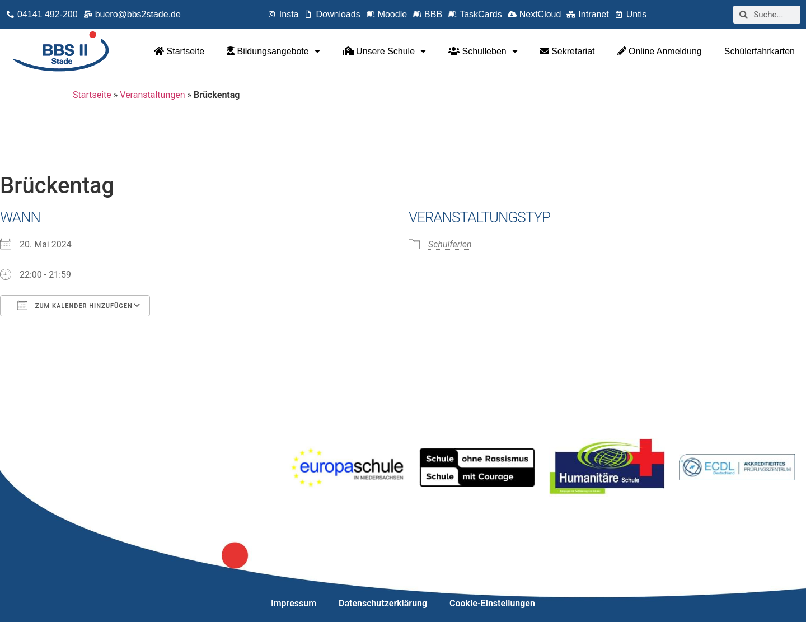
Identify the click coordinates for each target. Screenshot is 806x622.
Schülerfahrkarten (759, 51)
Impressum (293, 603)
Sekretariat (567, 51)
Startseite (179, 51)
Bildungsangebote (273, 51)
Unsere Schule (384, 51)
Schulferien (449, 244)
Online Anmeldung (659, 51)
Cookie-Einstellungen (492, 603)
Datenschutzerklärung (383, 603)
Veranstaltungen (152, 95)
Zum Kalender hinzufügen (75, 305)
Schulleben (483, 51)
